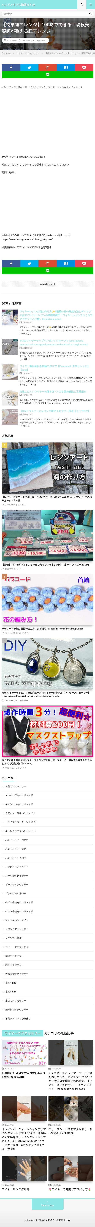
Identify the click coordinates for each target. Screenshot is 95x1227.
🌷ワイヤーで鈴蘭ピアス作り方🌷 (69, 1189)
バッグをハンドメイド (16, 866)
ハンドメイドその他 (15, 857)
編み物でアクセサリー (16, 1009)
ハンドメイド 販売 (15, 848)
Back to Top (47, 1205)
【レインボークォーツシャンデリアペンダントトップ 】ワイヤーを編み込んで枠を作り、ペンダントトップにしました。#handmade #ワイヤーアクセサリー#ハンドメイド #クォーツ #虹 (24, 1139)
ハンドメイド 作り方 (16, 839)
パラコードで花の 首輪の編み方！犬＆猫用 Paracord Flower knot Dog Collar (42, 628)
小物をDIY (10, 991)
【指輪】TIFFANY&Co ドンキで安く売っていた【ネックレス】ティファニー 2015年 (45, 564)
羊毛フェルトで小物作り (18, 1018)
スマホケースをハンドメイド (20, 813)
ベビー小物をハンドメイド (19, 902)
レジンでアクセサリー (15, 505)
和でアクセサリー (14, 964)
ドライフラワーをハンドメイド (21, 822)
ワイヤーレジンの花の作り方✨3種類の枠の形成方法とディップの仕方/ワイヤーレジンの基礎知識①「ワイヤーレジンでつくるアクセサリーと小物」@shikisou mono (56, 315)
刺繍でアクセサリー (14, 569)
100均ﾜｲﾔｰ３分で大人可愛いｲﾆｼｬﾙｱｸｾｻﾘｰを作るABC (23, 1075)
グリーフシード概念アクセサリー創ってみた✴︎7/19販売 (70, 1131)
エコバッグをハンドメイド (19, 795)
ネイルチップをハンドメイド (20, 830)
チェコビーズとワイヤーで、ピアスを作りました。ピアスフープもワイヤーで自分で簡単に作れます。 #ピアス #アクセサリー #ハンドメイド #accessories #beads (70, 1080)
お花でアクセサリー (15, 786)
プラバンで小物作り (15, 893)
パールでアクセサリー (16, 875)
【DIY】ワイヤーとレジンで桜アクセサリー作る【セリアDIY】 (55, 410)
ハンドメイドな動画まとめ (56, 1220)
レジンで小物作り (14, 938)
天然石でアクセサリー (16, 973)
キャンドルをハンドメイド (19, 804)
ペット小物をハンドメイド (17, 633)
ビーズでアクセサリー (16, 884)
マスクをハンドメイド (15, 768)
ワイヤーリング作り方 (15, 1189)
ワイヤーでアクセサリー (33, 40)
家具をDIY (10, 982)
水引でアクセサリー (15, 1000)
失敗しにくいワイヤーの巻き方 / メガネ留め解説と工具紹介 (53, 391)
